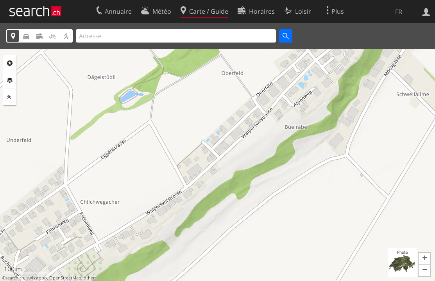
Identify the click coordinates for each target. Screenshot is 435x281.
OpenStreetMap (65, 278)
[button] (424, 259)
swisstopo (37, 278)
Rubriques (9, 63)
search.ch (14, 278)
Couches (9, 80)
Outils (9, 97)
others (90, 278)
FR (398, 11)
